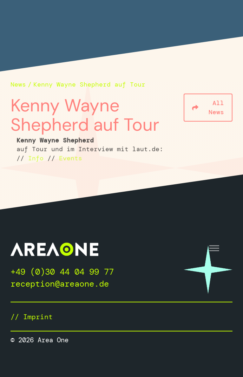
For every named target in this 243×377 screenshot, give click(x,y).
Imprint (38, 316)
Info (36, 159)
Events (70, 159)
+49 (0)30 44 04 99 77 (62, 271)
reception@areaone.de (60, 283)
